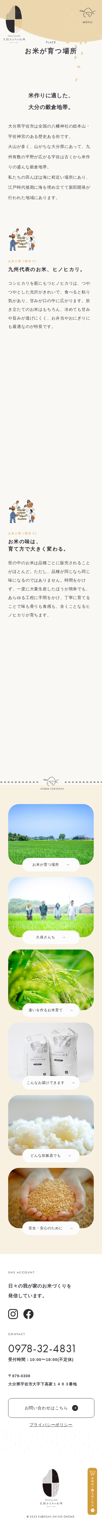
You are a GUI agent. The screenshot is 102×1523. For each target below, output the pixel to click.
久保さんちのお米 (14, 24)
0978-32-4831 (42, 1348)
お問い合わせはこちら (51, 1408)
